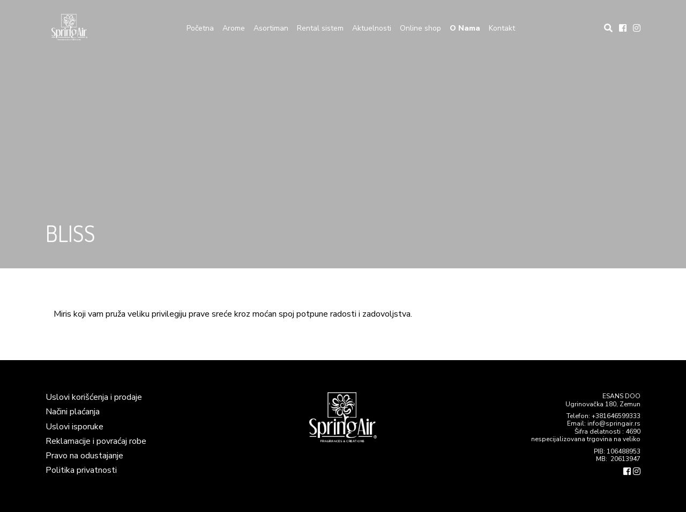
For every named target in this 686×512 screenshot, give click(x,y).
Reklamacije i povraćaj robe (96, 441)
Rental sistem (320, 28)
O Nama (465, 28)
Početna (200, 28)
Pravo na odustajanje (84, 456)
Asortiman (270, 28)
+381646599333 (616, 416)
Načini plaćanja (73, 412)
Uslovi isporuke (74, 427)
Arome (233, 28)
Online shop (420, 28)
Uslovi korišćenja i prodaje (94, 397)
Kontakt (502, 28)
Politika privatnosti (81, 470)
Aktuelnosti (371, 28)
